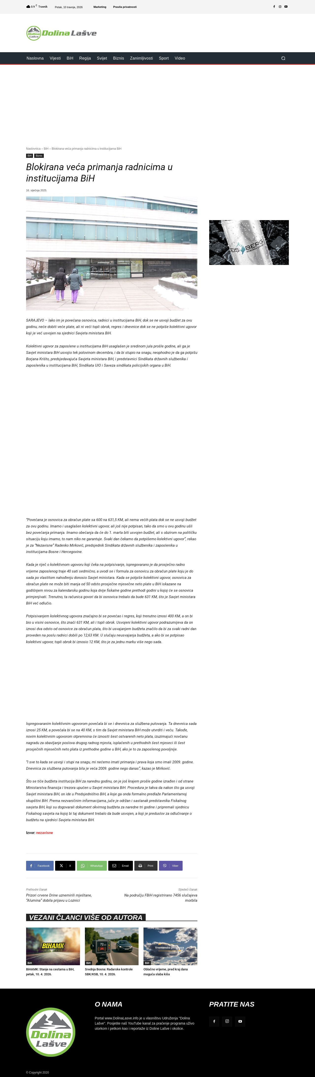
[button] (283, 58)
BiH (46, 149)
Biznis (39, 156)
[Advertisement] (198, 30)
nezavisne (44, 833)
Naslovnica (33, 149)
